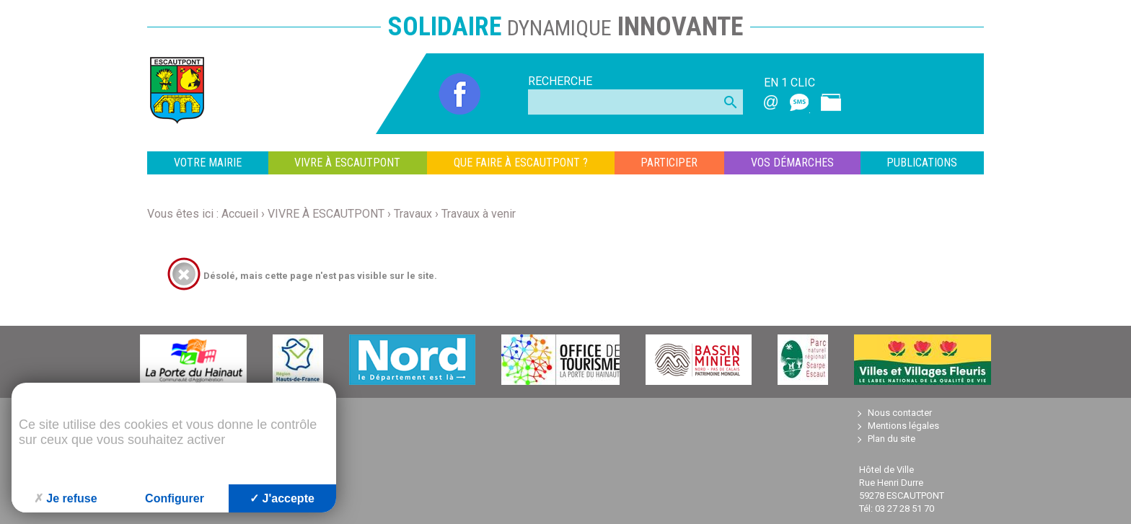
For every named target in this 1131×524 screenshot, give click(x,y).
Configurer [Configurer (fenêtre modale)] (174, 498)
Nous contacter (900, 412)
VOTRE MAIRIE (208, 162)
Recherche (560, 81)
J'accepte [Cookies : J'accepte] (282, 498)
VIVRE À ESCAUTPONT (347, 162)
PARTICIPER (669, 162)
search (730, 102)
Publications (921, 162)
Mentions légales (903, 425)
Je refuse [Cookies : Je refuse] (65, 498)
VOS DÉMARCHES (792, 162)
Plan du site (891, 438)
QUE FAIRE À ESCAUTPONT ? (521, 162)
